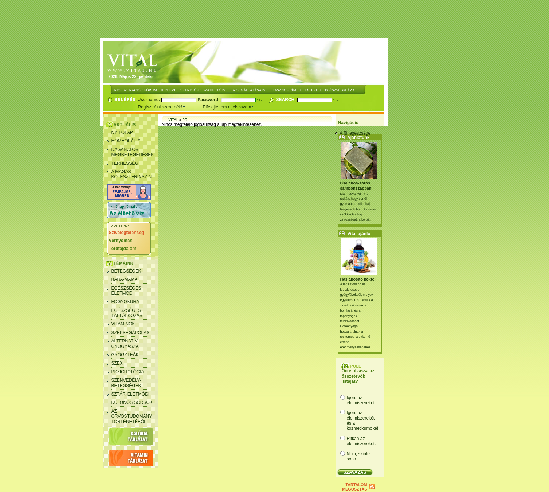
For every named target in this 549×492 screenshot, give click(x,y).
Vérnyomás (121, 240)
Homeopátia (126, 140)
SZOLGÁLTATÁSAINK (250, 90)
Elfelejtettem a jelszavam (229, 107)
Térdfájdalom (122, 248)
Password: (209, 99)
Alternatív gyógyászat (126, 343)
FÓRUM (150, 90)
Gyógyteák (125, 354)
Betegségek (126, 271)
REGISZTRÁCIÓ (127, 90)
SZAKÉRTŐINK (215, 90)
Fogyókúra (125, 301)
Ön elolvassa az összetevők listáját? (358, 376)
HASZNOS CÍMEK (286, 90)
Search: (286, 99)
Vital (174, 120)
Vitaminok (123, 323)
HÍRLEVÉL (170, 90)
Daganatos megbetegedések (132, 152)
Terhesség (124, 163)
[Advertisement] (274, 19)
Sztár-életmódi (130, 394)
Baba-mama (124, 279)
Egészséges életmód (126, 291)
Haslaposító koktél (358, 279)
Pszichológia (127, 371)
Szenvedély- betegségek (126, 383)
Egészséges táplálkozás (126, 313)
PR (184, 120)
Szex (117, 363)
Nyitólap (122, 132)
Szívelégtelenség (126, 232)
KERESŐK (190, 90)
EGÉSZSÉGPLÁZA (340, 90)
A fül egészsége (355, 133)
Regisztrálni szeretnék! (170, 107)
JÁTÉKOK (313, 90)
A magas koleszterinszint (132, 174)
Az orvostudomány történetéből (131, 416)
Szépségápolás (130, 332)
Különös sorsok (132, 402)
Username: (149, 99)
